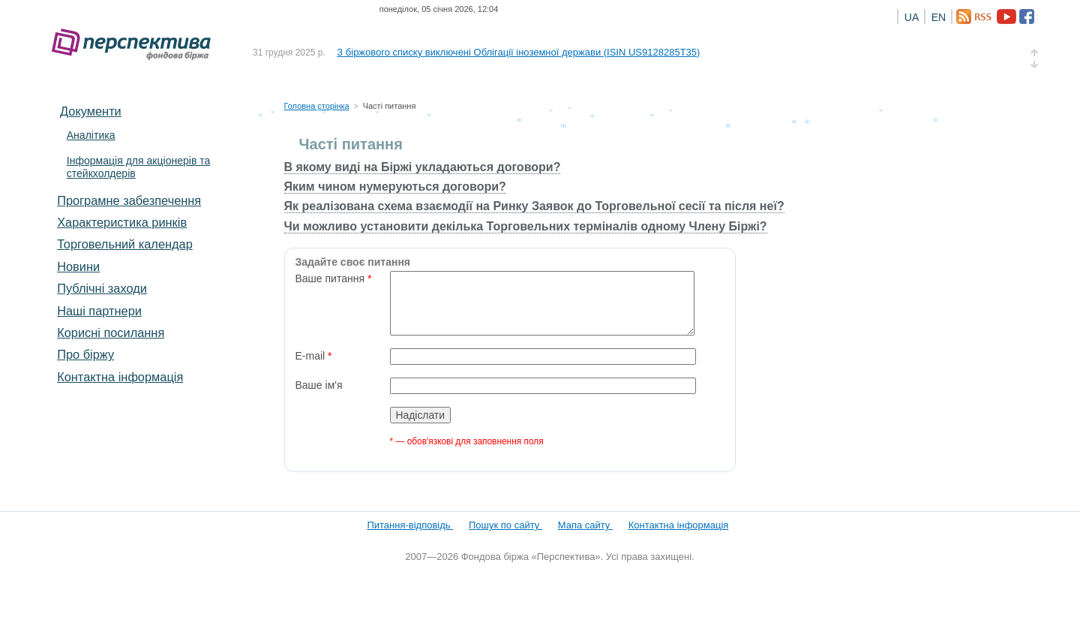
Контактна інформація (120, 377)
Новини (78, 266)
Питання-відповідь (410, 525)
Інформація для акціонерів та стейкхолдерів (139, 167)
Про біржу (85, 354)
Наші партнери (99, 311)
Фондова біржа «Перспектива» (136, 45)
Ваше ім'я (319, 385)
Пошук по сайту (505, 525)
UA (911, 17)
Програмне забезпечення (129, 200)
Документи (91, 111)
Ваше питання (334, 278)
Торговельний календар (125, 244)
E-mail (314, 356)
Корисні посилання (110, 332)
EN (939, 17)
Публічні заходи (102, 288)
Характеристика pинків (122, 222)
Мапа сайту (585, 525)
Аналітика (91, 135)
